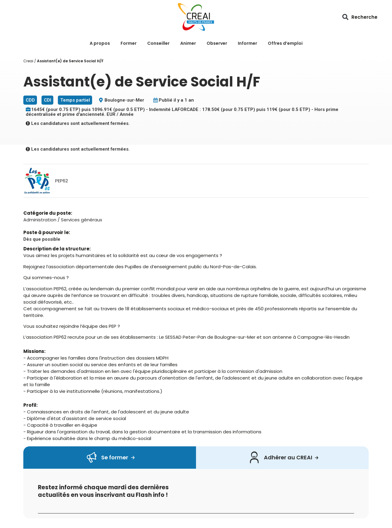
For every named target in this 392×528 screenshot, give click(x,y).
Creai (28, 61)
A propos (100, 43)
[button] (345, 17)
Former (129, 43)
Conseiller (158, 43)
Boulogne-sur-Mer (124, 100)
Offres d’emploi (285, 43)
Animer (188, 43)
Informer (247, 43)
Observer (217, 43)
